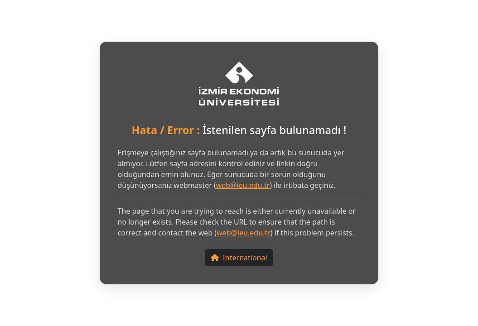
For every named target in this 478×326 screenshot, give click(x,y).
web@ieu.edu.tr (243, 185)
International (239, 258)
